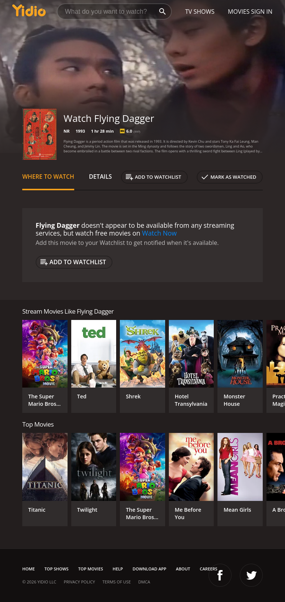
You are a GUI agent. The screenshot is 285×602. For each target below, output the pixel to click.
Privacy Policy (79, 582)
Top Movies (90, 569)
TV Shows (199, 11)
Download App (149, 569)
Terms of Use (116, 582)
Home (28, 569)
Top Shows (57, 569)
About (183, 569)
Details (100, 176)
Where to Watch (48, 176)
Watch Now (159, 233)
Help (118, 569)
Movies (239, 11)
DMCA (144, 582)
